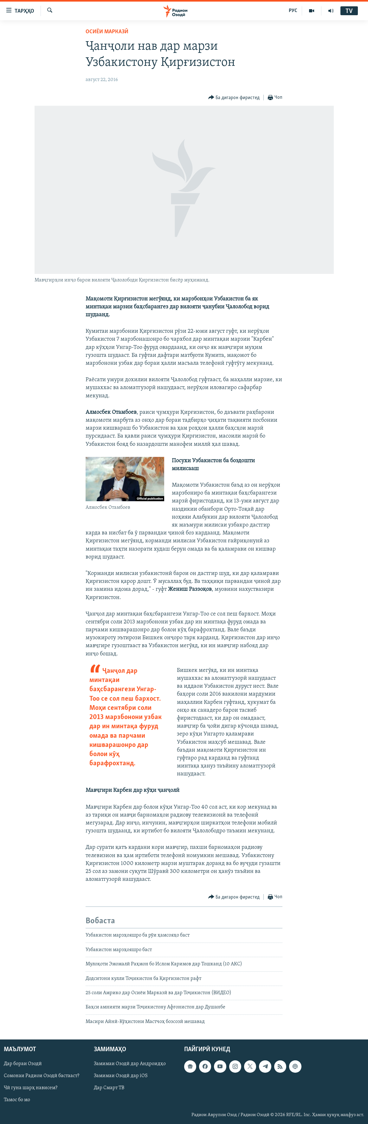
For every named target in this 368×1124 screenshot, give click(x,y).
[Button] (234, 97)
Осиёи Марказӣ (107, 32)
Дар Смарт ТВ (109, 1088)
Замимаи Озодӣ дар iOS (121, 1075)
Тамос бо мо (17, 1100)
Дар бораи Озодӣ (23, 1063)
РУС (293, 10)
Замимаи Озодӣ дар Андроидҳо (130, 1063)
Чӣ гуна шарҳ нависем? (30, 1088)
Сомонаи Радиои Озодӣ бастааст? (41, 1075)
